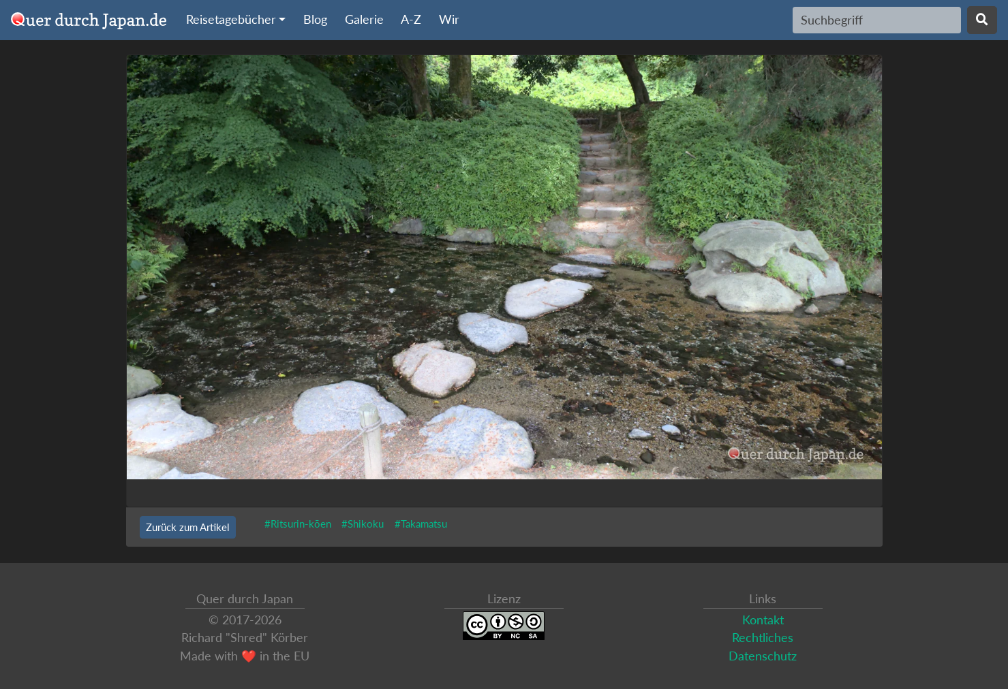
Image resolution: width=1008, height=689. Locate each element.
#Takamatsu (421, 523)
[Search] (877, 19)
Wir (449, 19)
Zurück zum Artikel (188, 527)
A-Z (411, 19)
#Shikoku (362, 523)
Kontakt (763, 620)
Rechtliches (762, 637)
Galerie (364, 19)
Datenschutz (763, 656)
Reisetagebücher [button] (231, 19)
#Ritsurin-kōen (297, 523)
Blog (315, 19)
